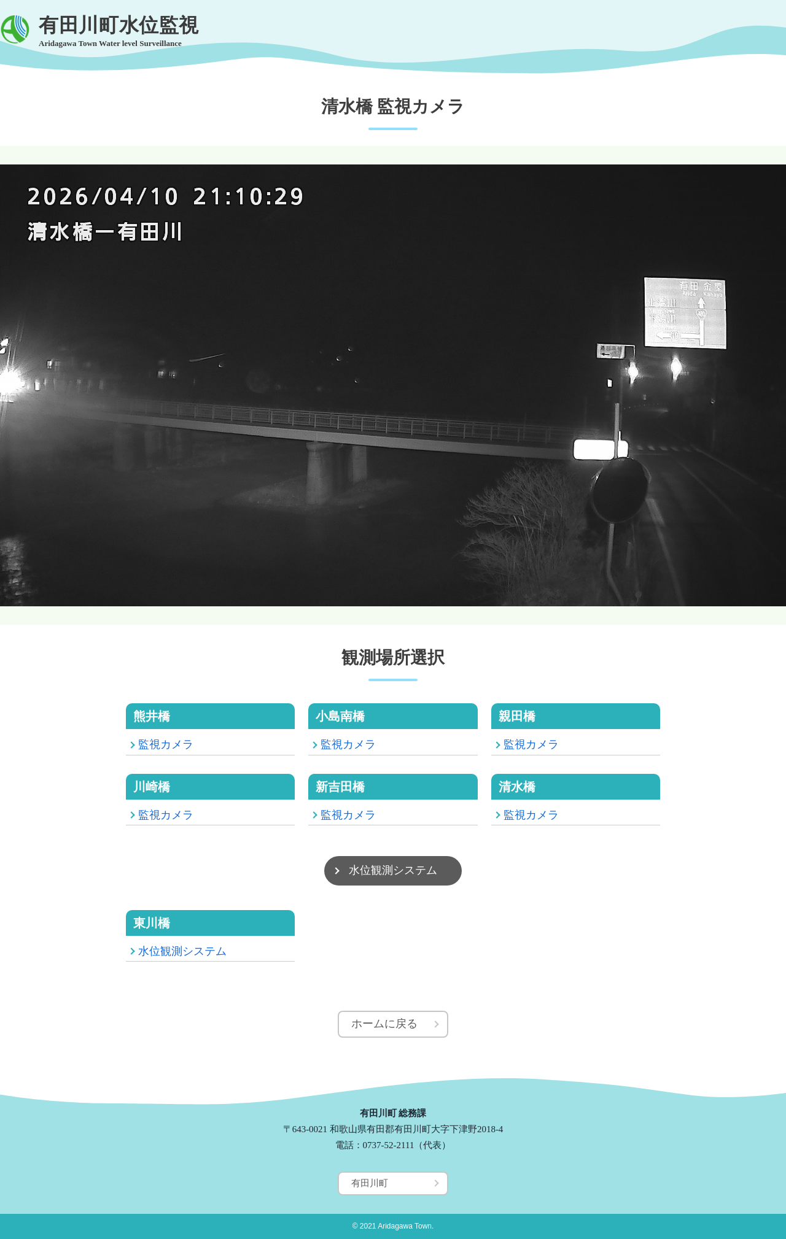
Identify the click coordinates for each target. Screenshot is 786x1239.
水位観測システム (393, 870)
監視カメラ (165, 744)
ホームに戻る (384, 1023)
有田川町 (369, 1183)
